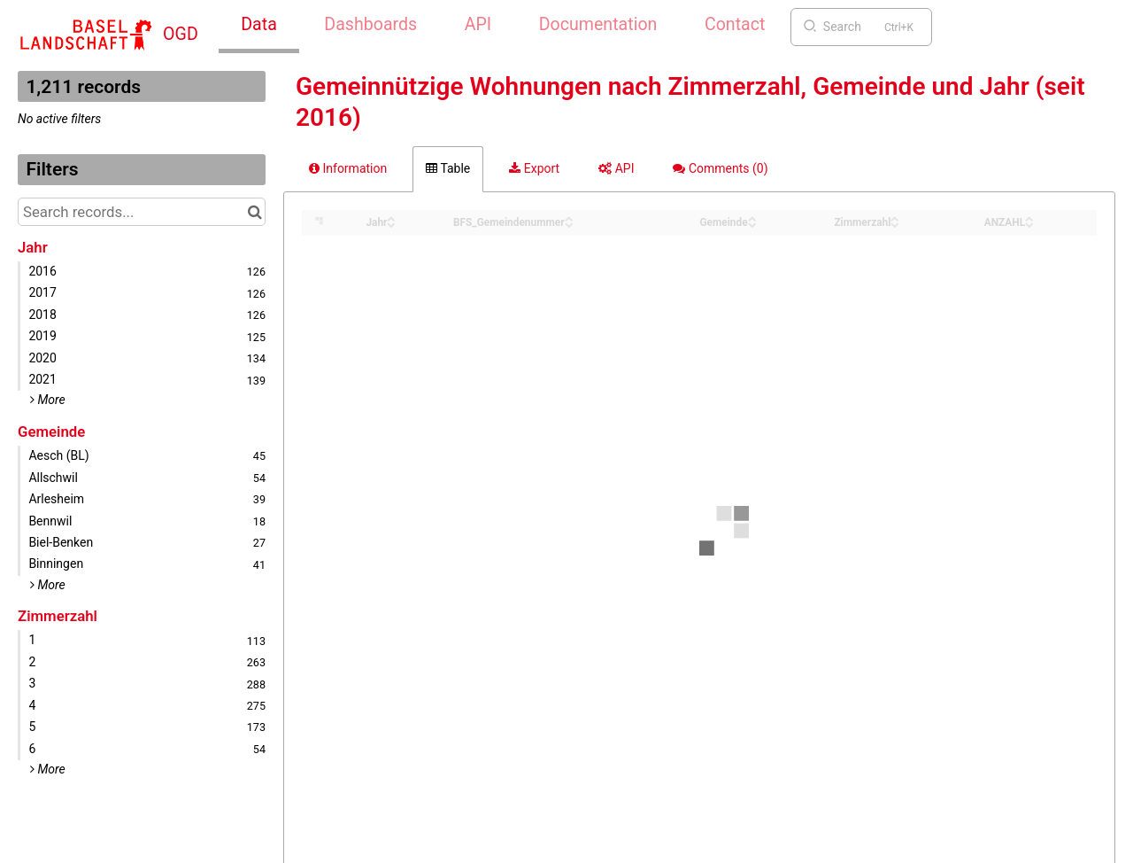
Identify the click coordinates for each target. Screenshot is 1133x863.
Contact (735, 24)
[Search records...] (142, 212)
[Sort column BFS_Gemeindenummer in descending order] (569, 224)
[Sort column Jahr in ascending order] (391, 217)
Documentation (598, 24)
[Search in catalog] (254, 212)
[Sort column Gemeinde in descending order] (752, 224)
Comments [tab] (720, 168)
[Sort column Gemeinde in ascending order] (752, 217)
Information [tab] (348, 168)
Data (259, 24)
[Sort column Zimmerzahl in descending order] (894, 224)
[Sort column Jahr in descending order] (391, 224)
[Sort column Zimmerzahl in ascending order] (894, 217)
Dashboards (370, 24)
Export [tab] (534, 168)
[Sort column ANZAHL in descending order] (1029, 224)
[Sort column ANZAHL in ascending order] (1029, 217)
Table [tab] (448, 168)
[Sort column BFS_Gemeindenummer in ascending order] (569, 217)
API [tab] (616, 168)
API (478, 24)
